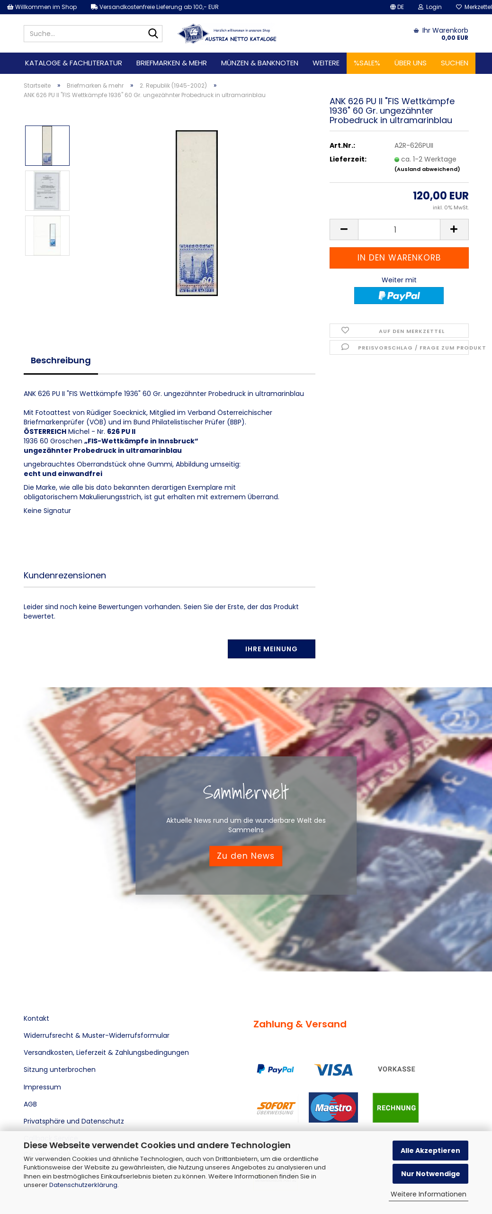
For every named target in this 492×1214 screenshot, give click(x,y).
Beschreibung (61, 360)
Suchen (454, 63)
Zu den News (246, 856)
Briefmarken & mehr (171, 63)
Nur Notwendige (430, 1173)
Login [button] (430, 7)
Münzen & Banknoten (259, 63)
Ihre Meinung (271, 649)
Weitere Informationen (428, 1194)
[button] (397, 7)
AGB (30, 1104)
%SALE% (367, 63)
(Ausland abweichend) (427, 169)
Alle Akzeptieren (430, 1150)
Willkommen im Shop (42, 7)
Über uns (410, 63)
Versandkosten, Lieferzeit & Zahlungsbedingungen (106, 1052)
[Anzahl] (399, 229)
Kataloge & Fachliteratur (73, 63)
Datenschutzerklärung (83, 1184)
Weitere (326, 63)
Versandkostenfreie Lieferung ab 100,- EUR (155, 7)
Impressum (42, 1087)
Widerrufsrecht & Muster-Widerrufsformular (97, 1035)
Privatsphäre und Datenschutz (74, 1121)
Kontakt (36, 1018)
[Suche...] (153, 34)
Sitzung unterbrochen (60, 1069)
